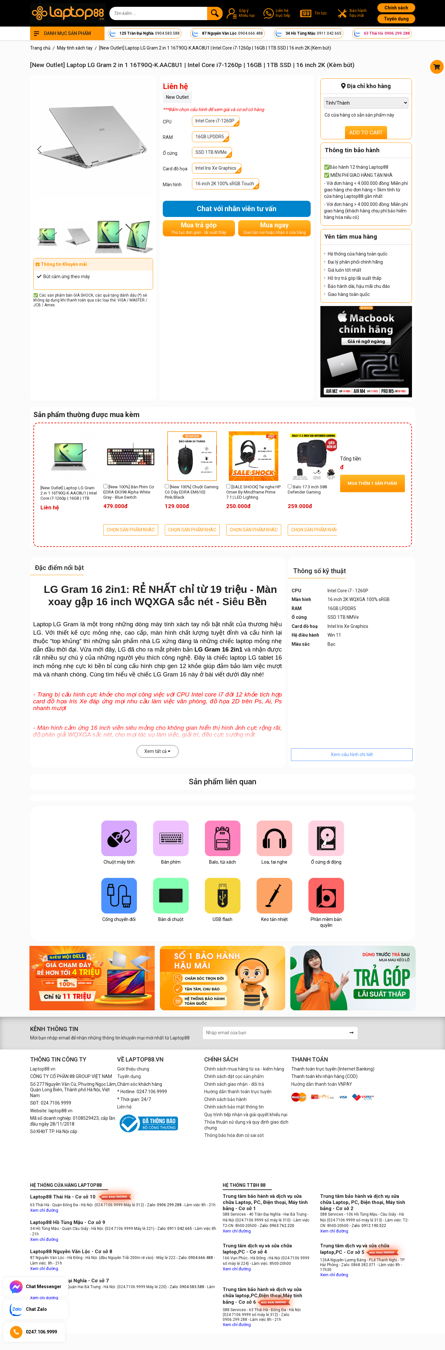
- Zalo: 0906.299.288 (164, 1205)
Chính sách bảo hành (225, 1099)
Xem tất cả (157, 751)
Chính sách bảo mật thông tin (234, 1106)
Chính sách (396, 7)
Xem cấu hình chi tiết (352, 754)
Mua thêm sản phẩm (372, 483)
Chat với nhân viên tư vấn (236, 209)
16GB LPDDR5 (209, 136)
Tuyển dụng (396, 18)
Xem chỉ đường (44, 1210)
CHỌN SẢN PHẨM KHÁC (131, 529)
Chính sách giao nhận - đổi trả (234, 1084)
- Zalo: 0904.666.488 (194, 1257)
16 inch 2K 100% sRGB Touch (224, 183)
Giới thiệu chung (133, 1069)
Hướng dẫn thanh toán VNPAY (321, 1084)
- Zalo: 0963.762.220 (276, 1225)
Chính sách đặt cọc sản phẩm (234, 1076)
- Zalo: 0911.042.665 (174, 1228)
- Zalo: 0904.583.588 (186, 1287)
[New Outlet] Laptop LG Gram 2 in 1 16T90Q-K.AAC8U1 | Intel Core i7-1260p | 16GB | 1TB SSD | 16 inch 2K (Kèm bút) (68, 493)
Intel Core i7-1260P (214, 120)
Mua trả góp (198, 228)
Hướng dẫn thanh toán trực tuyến (238, 1091)
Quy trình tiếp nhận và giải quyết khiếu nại (245, 1114)
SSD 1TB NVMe (211, 152)
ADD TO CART (366, 132)
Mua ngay (274, 228)
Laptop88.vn (42, 1069)
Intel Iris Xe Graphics (215, 168)
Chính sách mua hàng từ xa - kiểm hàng (244, 1069)
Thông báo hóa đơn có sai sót (234, 1135)
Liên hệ (124, 1106)
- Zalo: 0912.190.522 (368, 1225)
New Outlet (177, 97)
